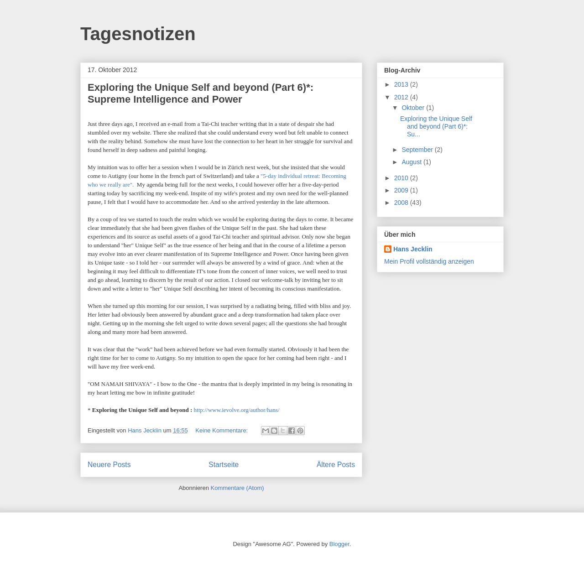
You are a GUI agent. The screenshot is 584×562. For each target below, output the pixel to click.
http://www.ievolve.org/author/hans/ (237, 409)
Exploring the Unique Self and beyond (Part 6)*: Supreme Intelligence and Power (200, 93)
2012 (402, 97)
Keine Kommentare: (222, 430)
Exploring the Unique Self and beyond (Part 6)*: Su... (436, 126)
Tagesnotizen (138, 34)
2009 (402, 190)
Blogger (339, 544)
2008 (402, 202)
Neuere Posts (109, 464)
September (418, 149)
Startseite (224, 464)
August (412, 162)
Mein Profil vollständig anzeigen (429, 261)
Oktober (414, 107)
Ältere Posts (336, 464)
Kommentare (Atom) (237, 487)
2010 (402, 178)
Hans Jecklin (413, 249)
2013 (402, 84)
